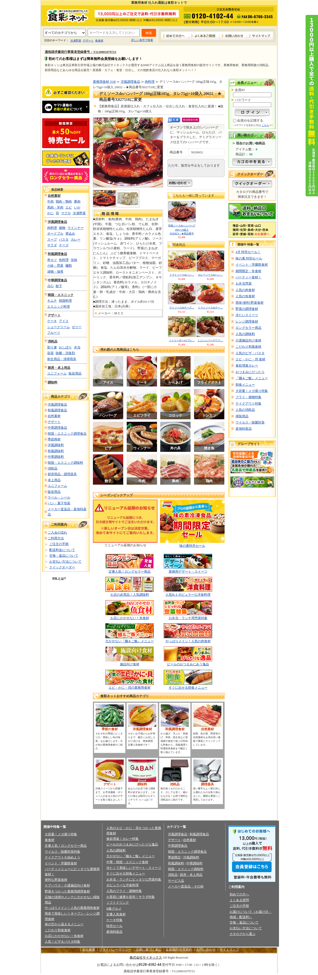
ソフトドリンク (117, 902)
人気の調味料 (245, 334)
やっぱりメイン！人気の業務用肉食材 (72, 908)
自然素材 (54, 196)
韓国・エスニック (61, 295)
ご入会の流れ (57, 532)
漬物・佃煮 (55, 271)
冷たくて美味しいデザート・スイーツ (133, 868)
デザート (88, 40)
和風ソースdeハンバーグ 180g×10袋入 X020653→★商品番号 (181, 229)
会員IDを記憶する (250, 120)
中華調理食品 (57, 280)
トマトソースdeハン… (181, 274)
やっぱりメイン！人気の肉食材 (188, 641)
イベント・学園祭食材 (252, 264)
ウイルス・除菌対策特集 (62, 851)
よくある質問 (239, 900)
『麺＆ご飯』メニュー (252, 378)
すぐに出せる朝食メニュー (188, 687)
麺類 (68, 265)
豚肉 (77, 201)
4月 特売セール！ (248, 252)
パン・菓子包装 (59, 503)
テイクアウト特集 (248, 403)
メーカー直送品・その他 (185, 886)
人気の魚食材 (245, 296)
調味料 (52, 382)
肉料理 (52, 228)
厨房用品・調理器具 (62, 474)
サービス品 (176, 881)
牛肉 (50, 201)
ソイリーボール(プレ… (182, 340)
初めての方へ (175, 36)
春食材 (99, 40)
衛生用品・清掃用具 (61, 359)
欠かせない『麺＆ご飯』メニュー (129, 641)
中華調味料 (56, 457)
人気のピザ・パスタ (250, 353)
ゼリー (76, 327)
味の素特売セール (192, 546)
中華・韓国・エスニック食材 (127, 862)
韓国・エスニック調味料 (65, 463)
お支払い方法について (65, 561)
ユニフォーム (57, 373)
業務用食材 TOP (104, 82)
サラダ (52, 245)
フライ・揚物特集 (248, 397)
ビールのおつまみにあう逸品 (188, 664)
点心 (50, 286)
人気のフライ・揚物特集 (124, 891)
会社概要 (88, 949)
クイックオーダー (62, 567)
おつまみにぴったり (250, 372)
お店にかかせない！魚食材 (129, 618)
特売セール (114, 926)
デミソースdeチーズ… (181, 307)
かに (50, 213)
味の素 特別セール (249, 258)
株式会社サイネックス (146, 957)
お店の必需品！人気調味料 (129, 594)
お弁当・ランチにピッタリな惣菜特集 (133, 879)
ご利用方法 (56, 538)
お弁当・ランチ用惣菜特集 (188, 618)
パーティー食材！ (248, 277)
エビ (68, 207)
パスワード (243, 100)
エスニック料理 (58, 306)
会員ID (240, 90)
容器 (50, 353)
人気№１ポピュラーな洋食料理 (187, 594)
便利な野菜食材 (56, 880)
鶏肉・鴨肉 (64, 201)
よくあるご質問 (204, 36)
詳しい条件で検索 (142, 40)
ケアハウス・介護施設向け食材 (67, 885)
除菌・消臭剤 (65, 353)
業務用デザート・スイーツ (188, 571)
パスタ (64, 239)
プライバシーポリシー (115, 949)
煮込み (70, 233)
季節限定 (174, 857)
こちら (265, 125)
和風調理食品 (57, 254)
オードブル (55, 233)
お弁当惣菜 (244, 283)
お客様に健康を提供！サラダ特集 (130, 897)
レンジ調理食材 (247, 321)
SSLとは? (59, 578)
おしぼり (65, 347)
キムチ (52, 300)
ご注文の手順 (59, 544)
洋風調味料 (56, 445)
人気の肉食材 (245, 290)
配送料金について (62, 550)
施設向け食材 (129, 664)
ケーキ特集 (114, 920)
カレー (75, 239)
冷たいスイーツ (247, 315)
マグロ (66, 213)
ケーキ (52, 321)
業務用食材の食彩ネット (65, 15)
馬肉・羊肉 (55, 207)
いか (77, 207)
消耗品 (52, 341)
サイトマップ (260, 36)
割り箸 (52, 347)
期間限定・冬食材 (248, 271)
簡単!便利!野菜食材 (250, 302)
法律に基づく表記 (148, 949)
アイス (64, 321)
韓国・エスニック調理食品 (67, 433)
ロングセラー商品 (248, 328)
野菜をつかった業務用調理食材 (67, 891)
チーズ (64, 245)
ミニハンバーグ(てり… (210, 340)
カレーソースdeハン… (210, 274)
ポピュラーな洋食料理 (122, 885)
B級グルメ (113, 908)
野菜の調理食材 (247, 309)
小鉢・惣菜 (55, 265)
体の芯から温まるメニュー (64, 924)
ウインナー (76, 228)
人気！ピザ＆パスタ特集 (62, 941)
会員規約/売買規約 (178, 949)
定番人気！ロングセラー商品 (130, 571)
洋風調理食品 (57, 222)
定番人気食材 (116, 914)
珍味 (74, 260)
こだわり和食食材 (58, 930)
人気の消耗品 (245, 410)
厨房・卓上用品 (59, 368)
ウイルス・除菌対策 (250, 422)
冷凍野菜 (75, 40)
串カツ (52, 260)
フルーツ (53, 333)
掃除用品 (242, 416)
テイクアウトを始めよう (62, 857)
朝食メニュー (245, 384)
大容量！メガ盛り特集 (252, 391)
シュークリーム (58, 327)
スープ (52, 239)
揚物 (62, 228)
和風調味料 (56, 451)
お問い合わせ (233, 36)
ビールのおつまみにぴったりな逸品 (132, 844)
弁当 (77, 347)
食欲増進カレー (247, 365)
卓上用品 (54, 480)
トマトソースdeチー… (210, 307)
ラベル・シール (59, 497)
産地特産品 (244, 428)
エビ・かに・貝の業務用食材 (130, 687)
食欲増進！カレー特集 (122, 839)
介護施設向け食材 (248, 340)
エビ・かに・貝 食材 (250, 359)
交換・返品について (63, 555)
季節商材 (54, 439)
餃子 (59, 286)
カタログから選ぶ (242, 934)
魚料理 (64, 260)
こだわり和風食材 (248, 346)
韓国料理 (65, 300)
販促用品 (75, 373)
